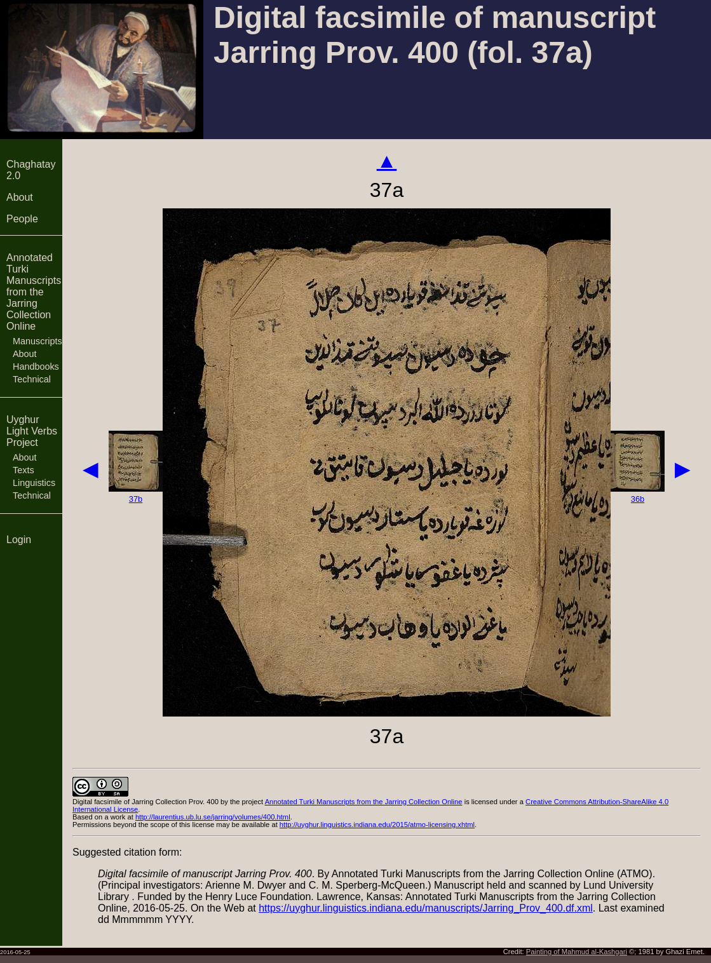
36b (637, 499)
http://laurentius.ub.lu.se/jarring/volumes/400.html (212, 817)
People (22, 218)
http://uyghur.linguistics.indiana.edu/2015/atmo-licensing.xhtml (377, 824)
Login (18, 539)
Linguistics (34, 483)
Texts (23, 470)
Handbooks (36, 366)
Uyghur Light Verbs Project (31, 431)
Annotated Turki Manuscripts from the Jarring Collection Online (33, 292)
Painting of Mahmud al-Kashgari (576, 951)
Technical (32, 379)
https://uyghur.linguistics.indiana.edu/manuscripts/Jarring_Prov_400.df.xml (426, 908)
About (19, 197)
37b (135, 499)
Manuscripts (37, 341)
